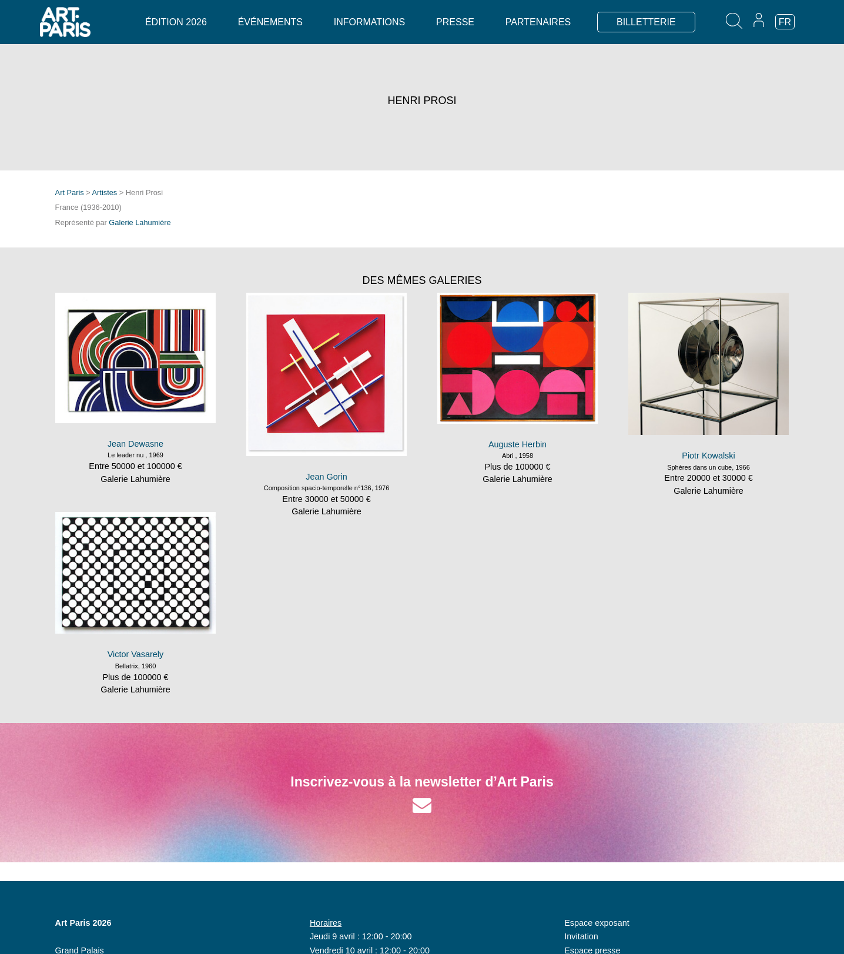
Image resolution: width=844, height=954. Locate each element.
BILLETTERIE (646, 22)
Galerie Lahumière (139, 222)
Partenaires (538, 22)
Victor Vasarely (135, 654)
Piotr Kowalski (708, 455)
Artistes (105, 192)
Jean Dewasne (135, 443)
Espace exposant (596, 923)
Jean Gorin (326, 476)
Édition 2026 (176, 22)
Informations (369, 22)
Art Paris (69, 192)
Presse (455, 22)
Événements (270, 22)
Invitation (581, 936)
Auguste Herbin (517, 444)
